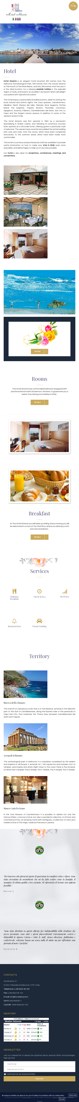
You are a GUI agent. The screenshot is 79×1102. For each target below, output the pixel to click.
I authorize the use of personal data (20, 1074)
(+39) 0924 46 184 (21, 989)
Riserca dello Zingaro (14, 702)
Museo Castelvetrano (14, 808)
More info (72, 1095)
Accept (62, 1099)
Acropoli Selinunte (13, 755)
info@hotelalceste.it (19, 997)
